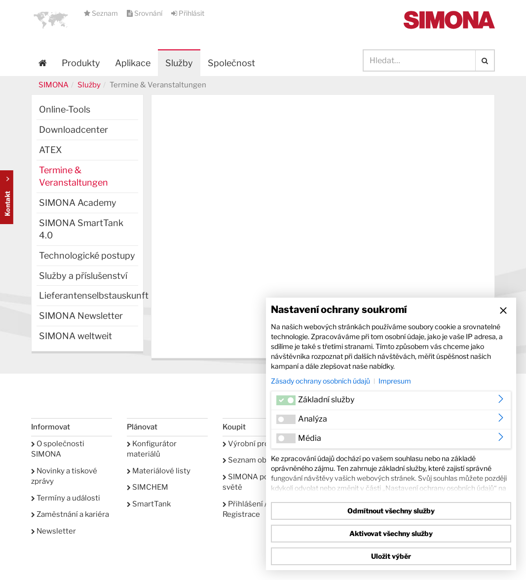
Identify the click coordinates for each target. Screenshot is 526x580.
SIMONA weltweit (75, 336)
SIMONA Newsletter (81, 315)
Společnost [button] (231, 63)
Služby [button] (179, 63)
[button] (51, 19)
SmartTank (149, 504)
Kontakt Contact (6, 197)
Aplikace (132, 63)
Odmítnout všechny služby (391, 510)
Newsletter (53, 531)
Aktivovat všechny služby (391, 533)
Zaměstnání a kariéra (70, 514)
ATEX (50, 150)
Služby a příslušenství (83, 276)
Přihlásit (187, 13)
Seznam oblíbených (259, 460)
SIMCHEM (147, 487)
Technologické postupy (87, 255)
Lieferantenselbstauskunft (88, 295)
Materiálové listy (158, 470)
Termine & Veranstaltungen (73, 176)
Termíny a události (65, 498)
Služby (89, 84)
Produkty (81, 63)
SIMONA (53, 84)
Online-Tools (64, 109)
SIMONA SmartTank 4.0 (81, 229)
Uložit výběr (391, 556)
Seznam (101, 13)
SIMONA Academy (77, 202)
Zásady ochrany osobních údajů (320, 381)
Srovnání (145, 13)
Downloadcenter (73, 129)
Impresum (394, 381)
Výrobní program (255, 443)
